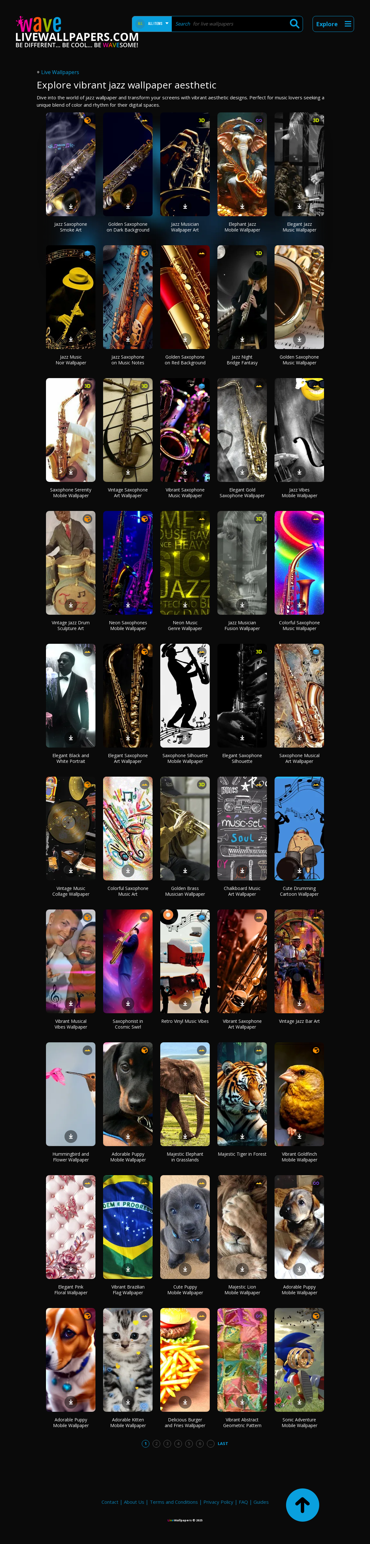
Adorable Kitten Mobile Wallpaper (128, 1422)
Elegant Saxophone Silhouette (242, 758)
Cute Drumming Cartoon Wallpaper (299, 891)
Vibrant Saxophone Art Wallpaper (242, 1024)
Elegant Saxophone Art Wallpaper (128, 758)
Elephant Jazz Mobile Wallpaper (242, 227)
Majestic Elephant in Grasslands (185, 1157)
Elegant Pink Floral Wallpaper (70, 1290)
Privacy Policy (218, 1502)
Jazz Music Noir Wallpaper (71, 360)
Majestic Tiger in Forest (242, 1154)
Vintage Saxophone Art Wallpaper (128, 492)
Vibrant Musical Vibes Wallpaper (71, 1024)
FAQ (243, 1502)
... (210, 1443)
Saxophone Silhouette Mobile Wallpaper (185, 758)
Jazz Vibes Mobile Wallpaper (299, 492)
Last (223, 1443)
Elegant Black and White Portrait (70, 758)
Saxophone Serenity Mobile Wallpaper (70, 492)
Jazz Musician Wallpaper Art (185, 227)
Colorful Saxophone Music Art (128, 891)
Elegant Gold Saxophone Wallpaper (242, 492)
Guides (261, 1502)
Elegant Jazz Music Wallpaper (299, 227)
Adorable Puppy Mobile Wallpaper (128, 1157)
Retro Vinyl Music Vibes (185, 1021)
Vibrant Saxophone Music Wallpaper (185, 492)
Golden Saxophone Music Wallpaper (299, 360)
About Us (134, 1502)
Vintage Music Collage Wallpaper (70, 891)
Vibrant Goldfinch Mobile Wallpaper (299, 1157)
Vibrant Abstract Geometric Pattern (242, 1422)
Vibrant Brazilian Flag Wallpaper (128, 1290)
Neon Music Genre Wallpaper (185, 625)
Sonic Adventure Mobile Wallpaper (299, 1422)
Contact (110, 1502)
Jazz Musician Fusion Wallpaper (242, 625)
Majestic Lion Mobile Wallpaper (242, 1290)
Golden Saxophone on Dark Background (128, 227)
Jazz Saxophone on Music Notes (127, 360)
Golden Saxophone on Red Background (185, 360)
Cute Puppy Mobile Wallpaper (185, 1290)
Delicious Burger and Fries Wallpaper (185, 1422)
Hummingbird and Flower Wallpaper (70, 1157)
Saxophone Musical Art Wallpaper (299, 758)
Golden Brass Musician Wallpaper (185, 891)
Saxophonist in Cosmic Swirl (128, 1024)
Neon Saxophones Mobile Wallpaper (128, 625)
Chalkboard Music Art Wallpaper (242, 891)
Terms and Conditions (174, 1502)
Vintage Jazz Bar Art (299, 1021)
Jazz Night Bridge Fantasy (242, 360)
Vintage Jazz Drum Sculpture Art (71, 625)
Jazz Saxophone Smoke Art (70, 227)
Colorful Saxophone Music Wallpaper (299, 625)
